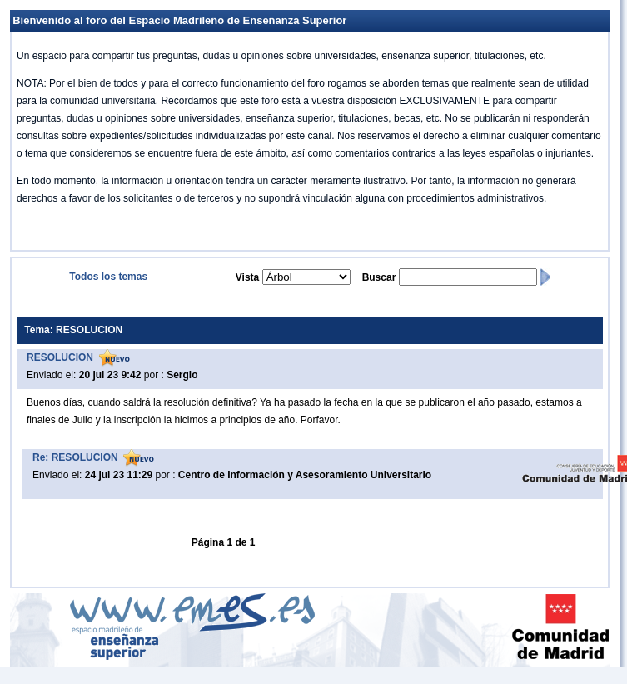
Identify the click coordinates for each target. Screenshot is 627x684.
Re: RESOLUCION (75, 457)
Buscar (379, 277)
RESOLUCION (60, 357)
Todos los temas (108, 276)
